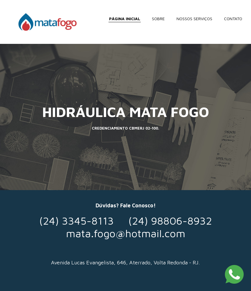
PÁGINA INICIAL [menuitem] (124, 18)
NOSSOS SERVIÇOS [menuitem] (194, 18)
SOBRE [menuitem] (158, 18)
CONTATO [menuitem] (233, 18)
